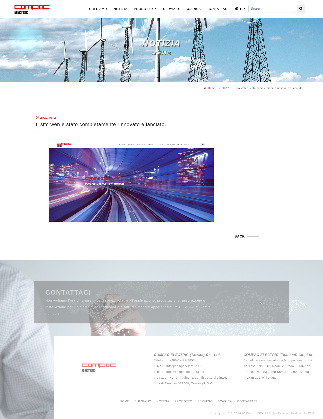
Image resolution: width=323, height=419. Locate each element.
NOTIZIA (224, 88)
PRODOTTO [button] (144, 9)
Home (209, 88)
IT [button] (239, 9)
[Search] (271, 9)
